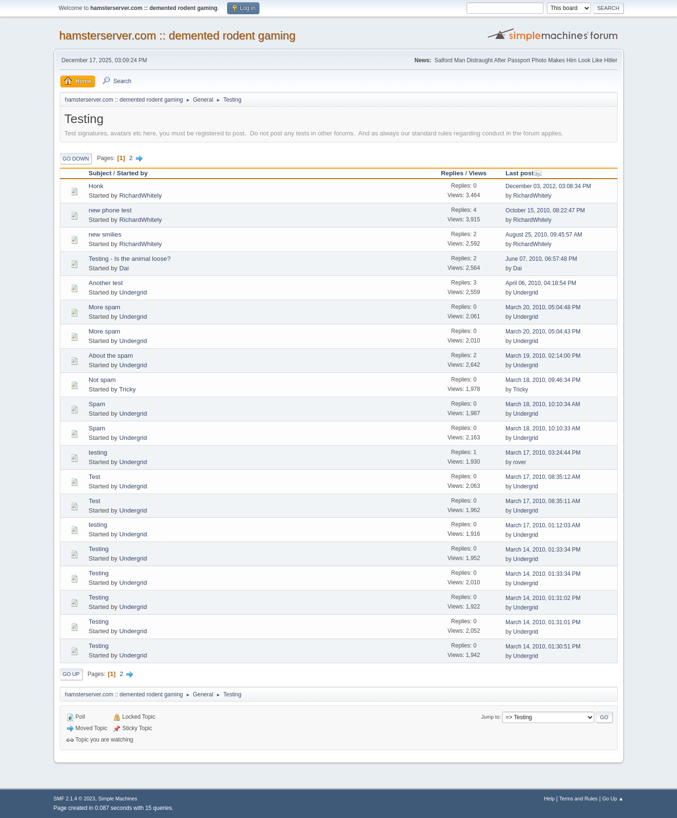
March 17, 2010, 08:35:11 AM (542, 501)
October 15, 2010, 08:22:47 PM (545, 210)
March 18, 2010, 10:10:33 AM (542, 428)
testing (98, 452)
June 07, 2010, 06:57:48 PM (541, 259)
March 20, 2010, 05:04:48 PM (543, 307)
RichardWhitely (140, 195)
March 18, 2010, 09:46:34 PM (543, 380)
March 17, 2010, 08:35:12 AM (542, 477)
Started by (132, 173)
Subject (100, 173)
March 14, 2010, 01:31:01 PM (543, 622)
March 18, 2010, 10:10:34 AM (542, 404)
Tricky (127, 389)
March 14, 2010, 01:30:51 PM (543, 646)
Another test (106, 282)
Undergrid (133, 292)
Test (94, 476)
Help (549, 798)
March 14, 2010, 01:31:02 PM (543, 598)
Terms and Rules (578, 798)
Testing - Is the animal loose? (130, 258)
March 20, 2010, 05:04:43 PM (543, 331)
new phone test (110, 210)
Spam (97, 404)
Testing (99, 548)
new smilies (105, 234)
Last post (523, 173)
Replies (452, 173)
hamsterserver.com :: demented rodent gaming (177, 35)
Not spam (102, 379)
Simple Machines (117, 798)
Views (478, 173)
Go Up (71, 674)
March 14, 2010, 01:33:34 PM (543, 549)
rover (519, 462)
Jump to (490, 717)
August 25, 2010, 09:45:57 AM (543, 234)
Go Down (76, 159)
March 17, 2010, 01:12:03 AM (542, 525)
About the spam (111, 355)
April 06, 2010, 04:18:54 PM (540, 283)
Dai (124, 268)
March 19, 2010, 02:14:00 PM (543, 355)
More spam (105, 307)
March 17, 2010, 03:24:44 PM (543, 452)
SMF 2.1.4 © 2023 (74, 798)
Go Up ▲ (613, 798)
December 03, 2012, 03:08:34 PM (548, 186)
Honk (96, 186)
